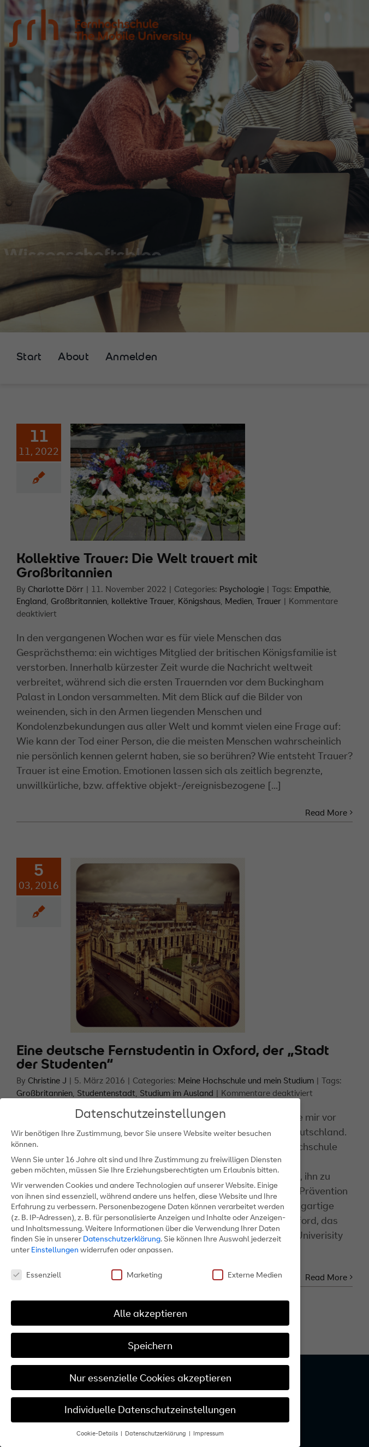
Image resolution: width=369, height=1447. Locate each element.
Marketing (136, 1274)
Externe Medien (247, 1274)
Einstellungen (55, 1249)
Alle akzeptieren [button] (150, 1313)
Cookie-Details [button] (98, 1433)
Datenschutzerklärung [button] (156, 1433)
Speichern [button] (150, 1345)
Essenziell (36, 1274)
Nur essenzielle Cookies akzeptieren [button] (150, 1378)
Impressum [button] (208, 1433)
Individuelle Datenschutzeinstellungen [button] (150, 1409)
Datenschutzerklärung (121, 1238)
